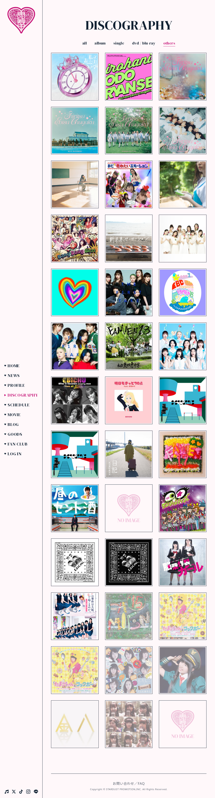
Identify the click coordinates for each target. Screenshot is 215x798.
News (14, 375)
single (118, 43)
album (99, 43)
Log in (15, 454)
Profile (16, 385)
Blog (13, 424)
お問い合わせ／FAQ (129, 783)
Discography (23, 395)
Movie (14, 415)
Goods (15, 434)
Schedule (19, 405)
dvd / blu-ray (144, 43)
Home (14, 366)
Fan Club (17, 444)
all (84, 43)
